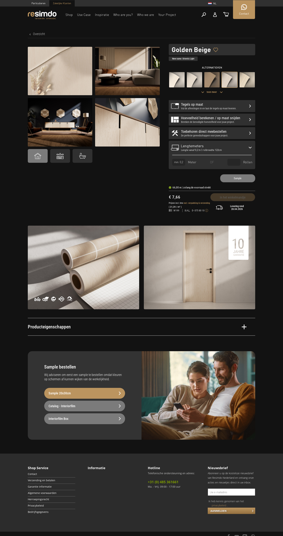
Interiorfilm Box (85, 419)
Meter (184, 162)
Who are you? (123, 15)
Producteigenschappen (137, 327)
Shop (69, 15)
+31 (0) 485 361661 (163, 482)
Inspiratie (102, 15)
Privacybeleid (36, 505)
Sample (237, 178)
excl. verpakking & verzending (197, 203)
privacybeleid (219, 505)
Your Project (167, 15)
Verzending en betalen (41, 480)
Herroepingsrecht (38, 499)
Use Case (84, 15)
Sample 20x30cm (85, 393)
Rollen (239, 162)
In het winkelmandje (232, 197)
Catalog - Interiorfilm (85, 406)
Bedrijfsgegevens (38, 512)
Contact (32, 474)
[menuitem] (51, 474)
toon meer (212, 92)
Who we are (145, 15)
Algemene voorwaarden (42, 493)
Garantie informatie (40, 486)
